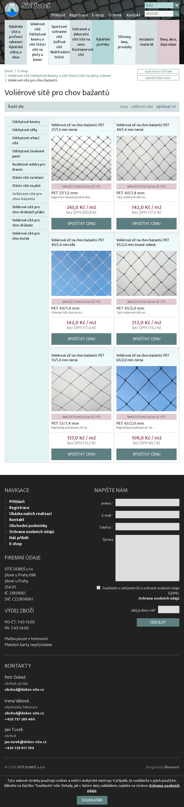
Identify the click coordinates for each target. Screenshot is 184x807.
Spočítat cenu (81, 223)
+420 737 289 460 (20, 718)
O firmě (115, 15)
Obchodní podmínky (28, 524)
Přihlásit (60, 15)
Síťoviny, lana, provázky (125, 41)
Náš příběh (19, 537)
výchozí (163, 106)
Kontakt (133, 15)
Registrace (80, 15)
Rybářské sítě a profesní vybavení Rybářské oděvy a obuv (16, 41)
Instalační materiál (146, 41)
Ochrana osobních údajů (31, 531)
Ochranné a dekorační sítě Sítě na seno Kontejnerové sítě (82, 41)
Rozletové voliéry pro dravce (28, 166)
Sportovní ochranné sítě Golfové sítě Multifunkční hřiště (60, 41)
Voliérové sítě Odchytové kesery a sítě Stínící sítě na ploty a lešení (37, 42)
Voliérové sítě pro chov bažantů (27, 196)
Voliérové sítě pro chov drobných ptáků (28, 209)
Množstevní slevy (158, 77)
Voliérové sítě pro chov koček (26, 235)
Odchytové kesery (26, 122)
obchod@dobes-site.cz (24, 688)
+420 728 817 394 (19, 747)
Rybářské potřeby (103, 41)
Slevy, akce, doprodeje (168, 41)
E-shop (99, 15)
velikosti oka (142, 106)
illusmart (171, 766)
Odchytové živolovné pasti (28, 153)
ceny (124, 106)
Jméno (107, 502)
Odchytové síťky (24, 130)
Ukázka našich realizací (30, 512)
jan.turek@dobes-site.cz (26, 741)
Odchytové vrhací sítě (25, 140)
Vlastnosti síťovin (158, 71)
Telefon (106, 526)
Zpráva (108, 538)
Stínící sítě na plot (26, 185)
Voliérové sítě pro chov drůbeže (26, 222)
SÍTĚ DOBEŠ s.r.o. (31, 766)
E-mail (107, 514)
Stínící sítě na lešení (27, 177)
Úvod (8, 71)
